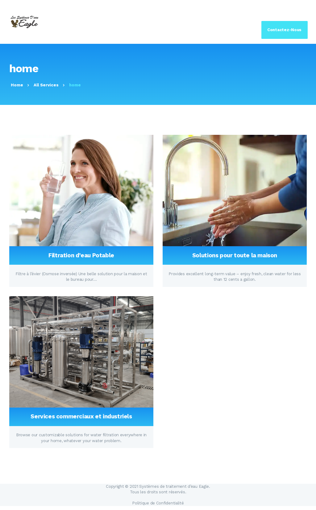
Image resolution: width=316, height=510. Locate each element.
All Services (46, 85)
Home (17, 85)
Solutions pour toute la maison (234, 255)
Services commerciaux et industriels (81, 416)
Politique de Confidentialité (158, 503)
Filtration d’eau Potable (81, 255)
